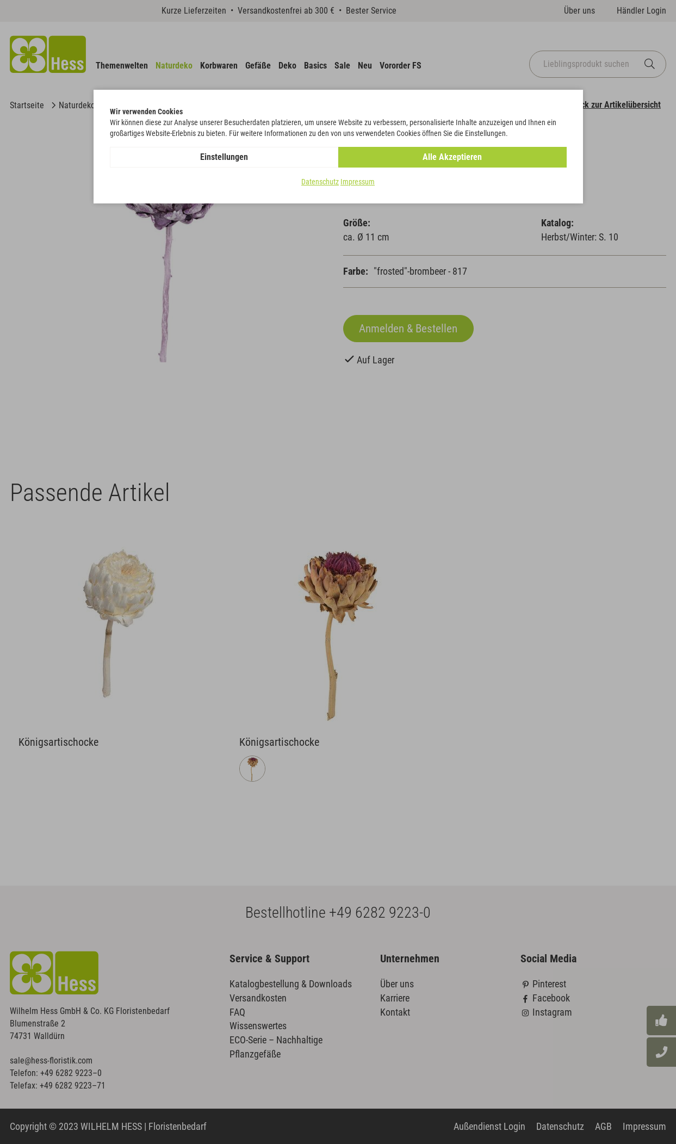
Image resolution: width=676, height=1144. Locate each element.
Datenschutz (320, 181)
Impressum (357, 181)
